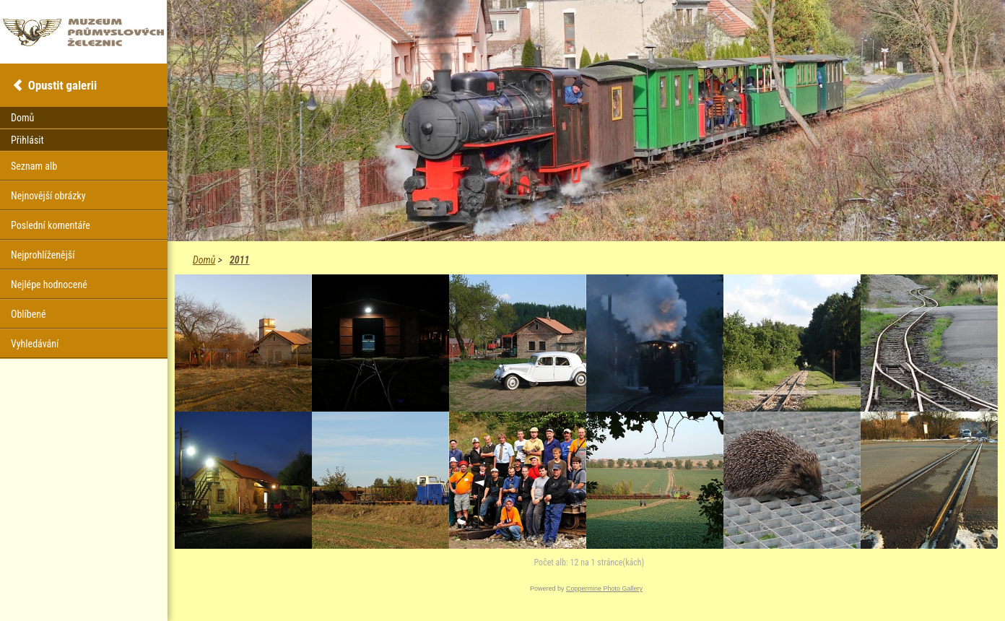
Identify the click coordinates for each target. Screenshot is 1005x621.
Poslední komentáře (50, 225)
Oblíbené (28, 314)
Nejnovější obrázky (48, 195)
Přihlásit (27, 140)
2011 (239, 260)
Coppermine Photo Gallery (604, 588)
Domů (204, 260)
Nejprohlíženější (42, 255)
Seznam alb (34, 166)
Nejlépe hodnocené (49, 284)
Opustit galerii (62, 85)
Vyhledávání (34, 343)
